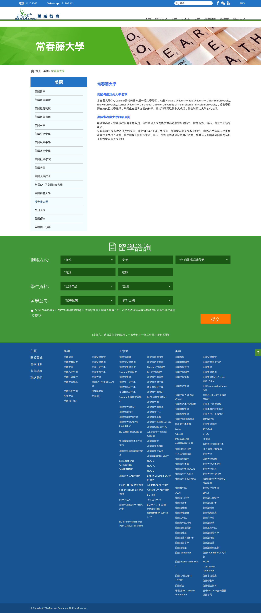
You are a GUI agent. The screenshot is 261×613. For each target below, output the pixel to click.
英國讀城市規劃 (211, 547)
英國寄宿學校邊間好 (185, 403)
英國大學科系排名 (184, 473)
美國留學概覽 (43, 99)
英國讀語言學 (182, 542)
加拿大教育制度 (155, 361)
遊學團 (224, 20)
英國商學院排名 (183, 522)
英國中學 (207, 366)
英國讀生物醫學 (211, 497)
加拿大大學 (153, 401)
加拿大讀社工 (154, 411)
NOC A (151, 465)
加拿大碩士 (153, 440)
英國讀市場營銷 (183, 527)
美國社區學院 (43, 159)
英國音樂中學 (182, 413)
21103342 (31, 3)
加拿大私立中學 (127, 386)
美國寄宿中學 (43, 150)
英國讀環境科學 (211, 532)
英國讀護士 (208, 507)
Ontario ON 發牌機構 (158, 489)
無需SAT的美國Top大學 (49, 184)
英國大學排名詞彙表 (185, 478)
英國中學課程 (210, 423)
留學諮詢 (36, 371)
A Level (179, 433)
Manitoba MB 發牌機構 (131, 484)
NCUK (206, 561)
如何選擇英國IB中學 (213, 443)
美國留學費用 (43, 116)
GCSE (178, 428)
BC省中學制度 (154, 371)
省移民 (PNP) (154, 499)
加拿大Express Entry (158, 455)
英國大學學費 (182, 463)
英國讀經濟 (208, 522)
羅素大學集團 (210, 458)
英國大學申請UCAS (185, 468)
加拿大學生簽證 (155, 450)
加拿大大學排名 (127, 406)
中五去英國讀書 (183, 453)
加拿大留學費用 (127, 361)
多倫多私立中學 (127, 391)
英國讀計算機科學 (184, 537)
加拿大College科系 (157, 426)
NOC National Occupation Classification (126, 464)
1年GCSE (207, 428)
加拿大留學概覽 (155, 356)
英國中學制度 (182, 371)
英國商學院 (208, 517)
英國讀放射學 (210, 502)
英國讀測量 (181, 547)
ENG (242, 3)
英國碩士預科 (210, 585)
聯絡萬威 (239, 20)
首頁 (38, 71)
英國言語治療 (210, 575)
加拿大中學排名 (155, 391)
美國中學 (40, 125)
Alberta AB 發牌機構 (157, 484)
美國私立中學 (43, 142)
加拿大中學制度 (127, 366)
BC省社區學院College (130, 431)
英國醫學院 (181, 487)
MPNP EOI (125, 499)
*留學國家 (71, 302)
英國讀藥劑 (181, 507)
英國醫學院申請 (211, 487)
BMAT (206, 492)
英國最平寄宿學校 (212, 403)
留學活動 (210, 20)
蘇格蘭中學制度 (183, 423)
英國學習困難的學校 (213, 408)
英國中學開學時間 (184, 418)
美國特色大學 (43, 193)
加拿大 (185, 20)
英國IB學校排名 (183, 448)
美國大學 (40, 167)
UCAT (178, 492)
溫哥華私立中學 (155, 386)
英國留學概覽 (210, 356)
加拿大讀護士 (126, 411)
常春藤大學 (57, 71)
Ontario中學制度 (128, 371)
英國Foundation (183, 552)
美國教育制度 (43, 108)
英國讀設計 (208, 542)
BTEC (206, 433)
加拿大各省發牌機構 (129, 475)
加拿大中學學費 (155, 376)
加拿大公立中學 (127, 381)
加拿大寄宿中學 (155, 381)
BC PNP (151, 494)
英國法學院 (181, 517)
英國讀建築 (181, 532)
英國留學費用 (182, 366)
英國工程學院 (210, 527)
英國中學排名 (182, 376)
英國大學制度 (182, 458)
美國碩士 (40, 218)
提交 (215, 319)
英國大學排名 (210, 468)
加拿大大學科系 (155, 406)
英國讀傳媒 (208, 537)
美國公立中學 (43, 133)
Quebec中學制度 (156, 366)
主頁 (148, 20)
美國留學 (40, 91)
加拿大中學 (125, 376)
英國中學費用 (210, 371)
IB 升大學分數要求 (212, 448)
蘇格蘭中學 (208, 418)
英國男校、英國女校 (213, 413)
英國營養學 (208, 580)
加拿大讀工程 (154, 416)
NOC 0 (150, 460)
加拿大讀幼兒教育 (128, 416)
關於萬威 (161, 20)
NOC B (150, 470)
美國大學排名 (43, 176)
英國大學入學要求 (212, 463)
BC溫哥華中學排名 (157, 396)
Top (258, 352)
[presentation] (85, 320)
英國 (197, 20)
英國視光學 (181, 502)
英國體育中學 (182, 408)
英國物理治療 (182, 512)
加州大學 (40, 210)
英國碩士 (179, 585)
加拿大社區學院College (159, 421)
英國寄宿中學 (182, 385)
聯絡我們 (36, 377)
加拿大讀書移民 (155, 445)
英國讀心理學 (182, 497)
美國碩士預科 (43, 227)
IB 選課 (206, 438)
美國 (174, 20)
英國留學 (179, 356)
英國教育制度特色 (212, 361)
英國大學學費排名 (212, 473)
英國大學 (207, 453)
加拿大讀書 (125, 356)
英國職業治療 (210, 512)
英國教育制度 (182, 361)
